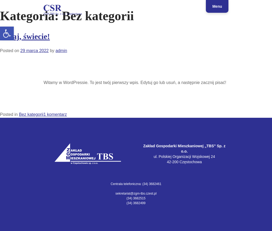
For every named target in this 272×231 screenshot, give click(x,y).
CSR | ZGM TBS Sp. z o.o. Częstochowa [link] (43, 16)
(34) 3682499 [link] (135, 203)
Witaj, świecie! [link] (25, 36)
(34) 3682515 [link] (135, 198)
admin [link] (61, 50)
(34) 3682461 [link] (151, 184)
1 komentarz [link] (55, 114)
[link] (7, 33)
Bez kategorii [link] (31, 114)
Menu (217, 6)
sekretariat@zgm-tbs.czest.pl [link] (136, 193)
